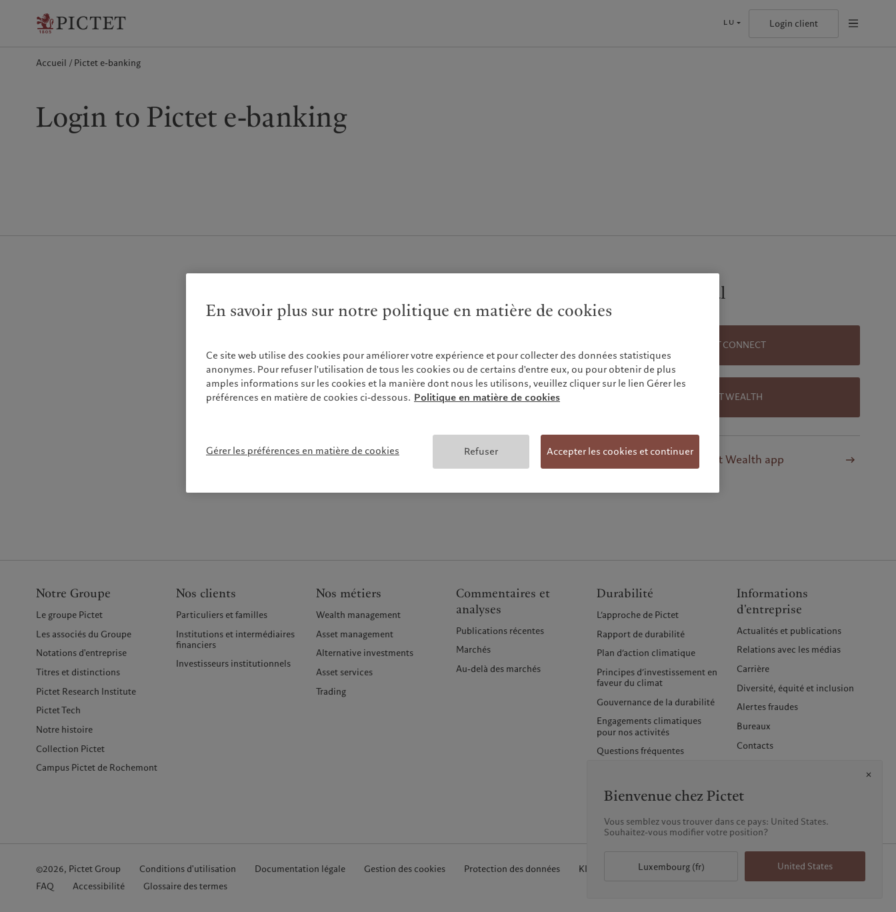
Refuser (481, 451)
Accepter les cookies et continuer (620, 451)
